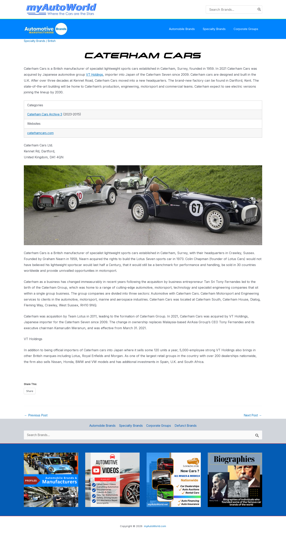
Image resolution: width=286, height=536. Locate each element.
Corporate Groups (159, 425)
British (52, 41)
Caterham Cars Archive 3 (46, 114)
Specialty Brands (35, 41)
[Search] (259, 9)
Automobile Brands (101, 425)
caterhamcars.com (41, 133)
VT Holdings (95, 74)
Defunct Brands (187, 425)
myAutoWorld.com (155, 526)
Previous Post (36, 415)
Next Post (252, 415)
